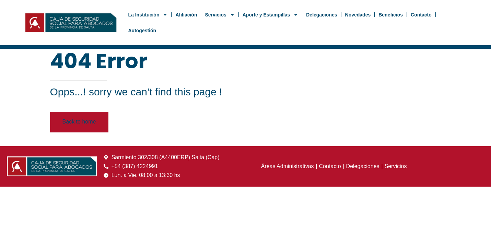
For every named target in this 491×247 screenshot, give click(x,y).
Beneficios (390, 14)
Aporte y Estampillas (271, 15)
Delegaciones (321, 14)
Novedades (358, 14)
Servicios (219, 15)
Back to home (79, 122)
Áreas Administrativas (287, 166)
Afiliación (186, 14)
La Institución (147, 15)
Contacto (421, 14)
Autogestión (142, 30)
